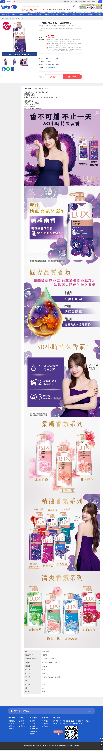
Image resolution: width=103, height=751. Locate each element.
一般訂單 (48, 61)
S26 (41, 9)
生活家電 (38, 15)
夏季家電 (45, 9)
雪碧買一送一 (25, 9)
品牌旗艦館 (38, 12)
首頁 (3, 18)
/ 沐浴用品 (16, 18)
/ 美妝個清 (6, 18)
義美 (56, 9)
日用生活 (81, 15)
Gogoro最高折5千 (34, 9)
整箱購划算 (78, 12)
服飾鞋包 (98, 15)
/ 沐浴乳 (21, 18)
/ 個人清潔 (11, 18)
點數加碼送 (62, 12)
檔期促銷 (70, 12)
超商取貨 (99, 12)
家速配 (93, 12)
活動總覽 (86, 12)
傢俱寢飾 (90, 15)
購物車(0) (94, 1)
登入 (72, 1)
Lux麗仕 (47, 26)
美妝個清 (55, 15)
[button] (12, 69)
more (90, 711)
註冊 (76, 1)
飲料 (68, 9)
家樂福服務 (65, 1)
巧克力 (65, 9)
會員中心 (81, 1)
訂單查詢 (87, 1)
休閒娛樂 (72, 15)
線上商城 (29, 12)
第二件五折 (54, 12)
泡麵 (53, 9)
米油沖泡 (30, 15)
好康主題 (4, 15)
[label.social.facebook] (4, 69)
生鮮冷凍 (12, 15)
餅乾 (50, 9)
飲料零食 (21, 15)
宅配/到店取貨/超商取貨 (52, 64)
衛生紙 (60, 9)
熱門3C (47, 15)
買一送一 (45, 12)
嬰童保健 (64, 15)
